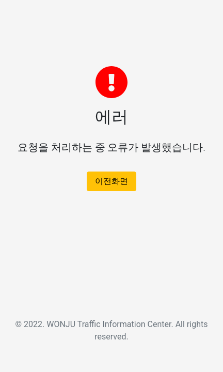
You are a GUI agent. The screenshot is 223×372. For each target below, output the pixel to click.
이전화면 (111, 181)
